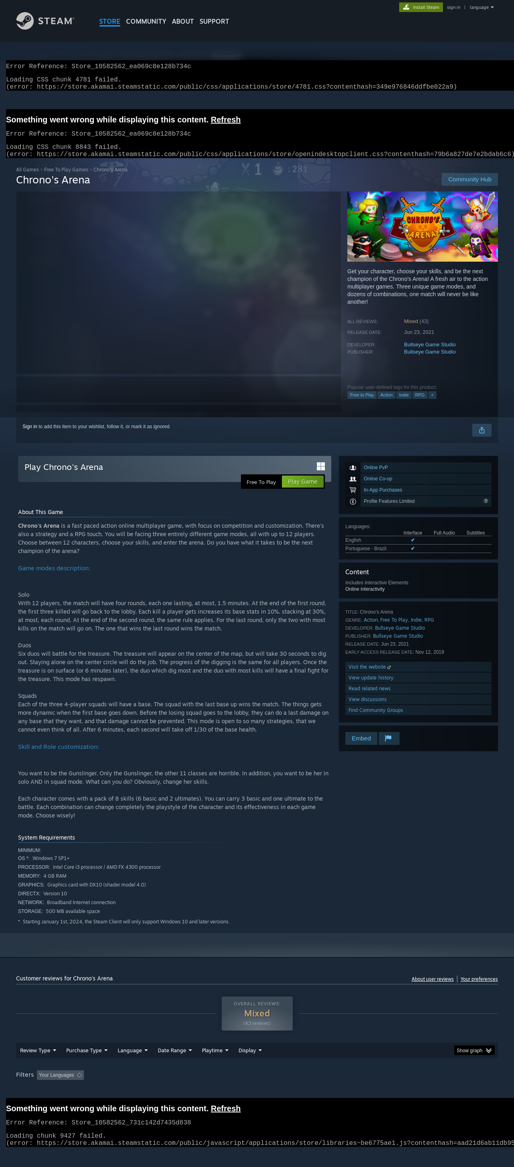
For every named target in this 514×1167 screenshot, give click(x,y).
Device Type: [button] (428, 1090)
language (479, 7)
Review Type (35, 1065)
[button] (43, 1090)
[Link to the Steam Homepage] (51, 27)
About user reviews (433, 989)
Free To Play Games (66, 179)
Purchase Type (84, 1065)
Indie (404, 404)
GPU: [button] (393, 1090)
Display (247, 1065)
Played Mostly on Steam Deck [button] (257, 1090)
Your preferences (479, 989)
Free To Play (394, 629)
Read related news (370, 698)
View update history (371, 687)
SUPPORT (214, 21)
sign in (453, 7)
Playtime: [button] (200, 1090)
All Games (27, 179)
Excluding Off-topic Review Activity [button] (138, 1090)
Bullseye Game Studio (430, 354)
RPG (420, 404)
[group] (257, 1091)
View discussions (368, 709)
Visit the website (370, 676)
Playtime (212, 1065)
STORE (109, 21)
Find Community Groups (376, 720)
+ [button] (432, 404)
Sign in (29, 436)
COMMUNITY (146, 21)
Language (130, 1065)
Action (386, 404)
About (183, 21)
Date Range (172, 1065)
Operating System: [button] (325, 1090)
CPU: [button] (366, 1090)
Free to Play (362, 404)
